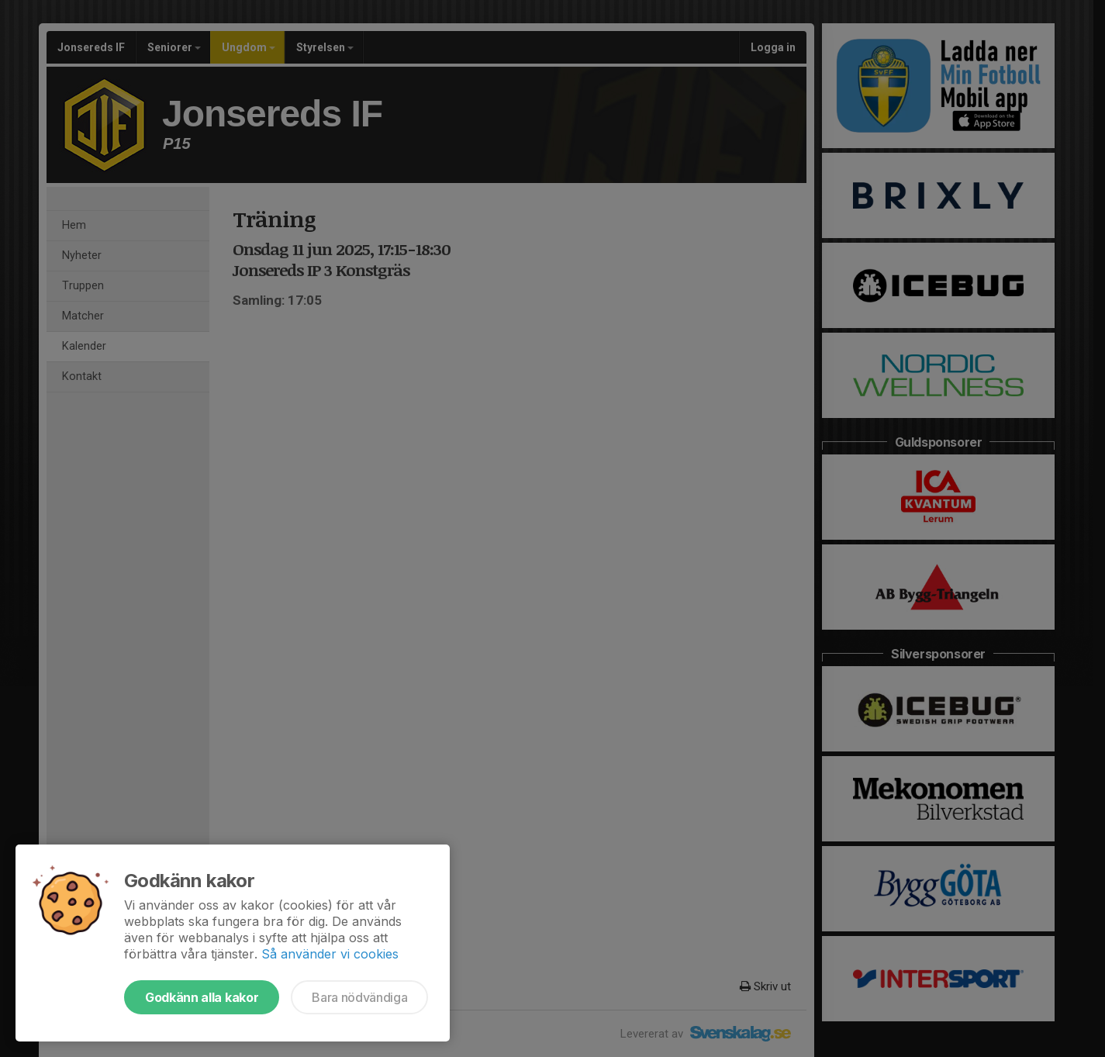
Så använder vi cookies (330, 954)
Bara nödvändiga (359, 997)
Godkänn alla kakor (201, 997)
